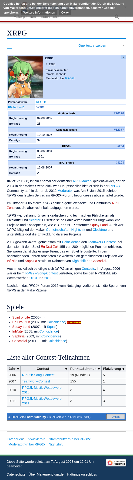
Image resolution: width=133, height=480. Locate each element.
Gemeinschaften (58, 229)
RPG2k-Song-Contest (41, 273)
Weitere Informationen (39, 12)
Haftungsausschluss (82, 474)
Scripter (34, 220)
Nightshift (78, 229)
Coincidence (71, 242)
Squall (51, 327)
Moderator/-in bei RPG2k (26, 444)
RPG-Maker (82, 181)
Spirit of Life (21, 317)
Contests (88, 268)
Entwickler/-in (36, 439)
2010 (33, 278)
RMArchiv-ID (16, 107)
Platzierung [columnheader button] (112, 369)
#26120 (119, 113)
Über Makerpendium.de (46, 474)
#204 (120, 146)
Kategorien (15, 439)
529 (38, 107)
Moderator (65, 191)
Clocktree (100, 229)
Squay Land (99, 225)
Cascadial (98, 261)
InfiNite (12, 261)
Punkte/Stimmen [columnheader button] (83, 369)
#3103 (120, 162)
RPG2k (70, 78)
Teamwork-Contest (102, 242)
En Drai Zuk (49, 247)
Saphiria (31, 261)
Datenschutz (16, 474)
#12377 (119, 129)
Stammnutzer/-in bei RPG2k (69, 439)
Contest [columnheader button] (43, 369)
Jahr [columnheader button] (12, 369)
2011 (48, 278)
